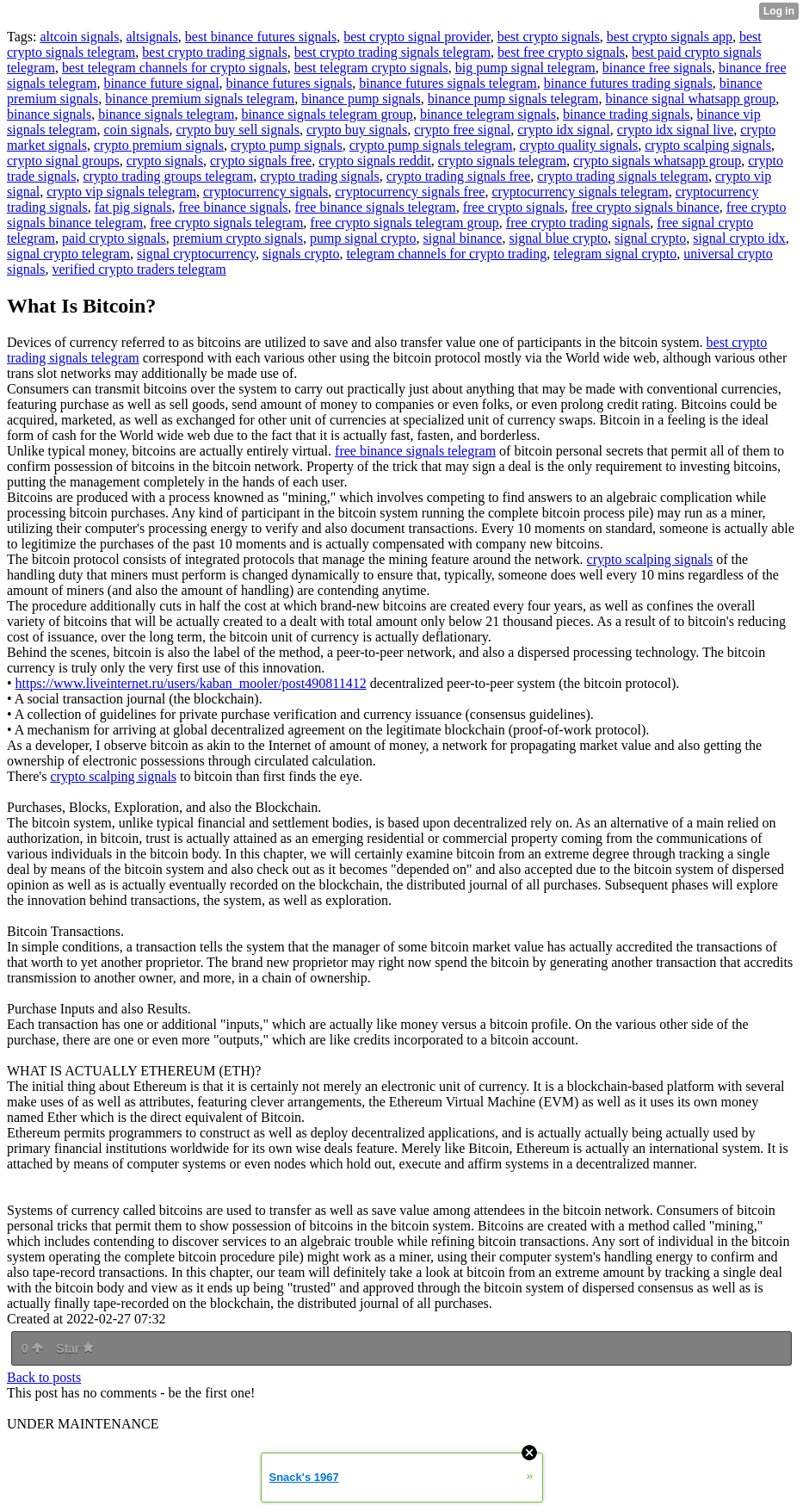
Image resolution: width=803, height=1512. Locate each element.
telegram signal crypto (614, 253)
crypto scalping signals (708, 145)
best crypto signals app (669, 36)
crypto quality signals (578, 145)
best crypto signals (548, 36)
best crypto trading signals (214, 52)
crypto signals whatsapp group (657, 160)
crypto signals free (261, 160)
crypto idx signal (563, 129)
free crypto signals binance (645, 207)
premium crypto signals (238, 238)
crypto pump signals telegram (431, 145)
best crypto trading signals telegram (392, 52)
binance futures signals (289, 83)
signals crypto (301, 253)
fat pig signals (133, 207)
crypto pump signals (287, 145)
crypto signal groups (63, 160)
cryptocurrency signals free (410, 191)
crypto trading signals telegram (622, 176)
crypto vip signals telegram (121, 191)
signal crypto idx (739, 238)
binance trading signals (626, 114)
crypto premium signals (159, 145)
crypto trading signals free (458, 176)
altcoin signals (79, 36)
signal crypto (650, 238)
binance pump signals (361, 98)
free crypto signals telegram (226, 222)
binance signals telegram (166, 114)
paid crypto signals (114, 238)
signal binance (462, 238)
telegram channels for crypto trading (446, 253)
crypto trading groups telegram (168, 176)
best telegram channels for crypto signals (174, 67)
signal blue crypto (558, 238)
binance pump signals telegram (513, 98)
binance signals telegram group (327, 114)
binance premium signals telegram (199, 98)
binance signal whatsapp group (690, 98)
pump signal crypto (363, 238)
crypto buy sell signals (238, 129)
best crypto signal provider (416, 36)
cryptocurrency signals (265, 191)
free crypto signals (514, 207)
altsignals (151, 36)
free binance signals (233, 207)
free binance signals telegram (375, 207)
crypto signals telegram (502, 160)
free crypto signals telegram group (404, 222)
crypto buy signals (356, 129)
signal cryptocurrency (196, 253)
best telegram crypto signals (371, 67)
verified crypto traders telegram (138, 269)
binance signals (49, 114)
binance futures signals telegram (448, 83)
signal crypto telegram (68, 253)
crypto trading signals (320, 176)
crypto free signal (462, 129)
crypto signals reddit (374, 160)
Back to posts (44, 1377)
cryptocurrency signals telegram (579, 191)
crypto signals (165, 160)
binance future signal (161, 83)
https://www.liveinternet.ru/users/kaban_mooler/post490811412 (191, 683)
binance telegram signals (488, 114)
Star (75, 1348)
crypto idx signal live (675, 129)
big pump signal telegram (525, 67)
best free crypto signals (561, 52)
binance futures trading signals (628, 83)
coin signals (136, 129)
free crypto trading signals (578, 222)
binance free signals (657, 67)
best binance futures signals (261, 36)
